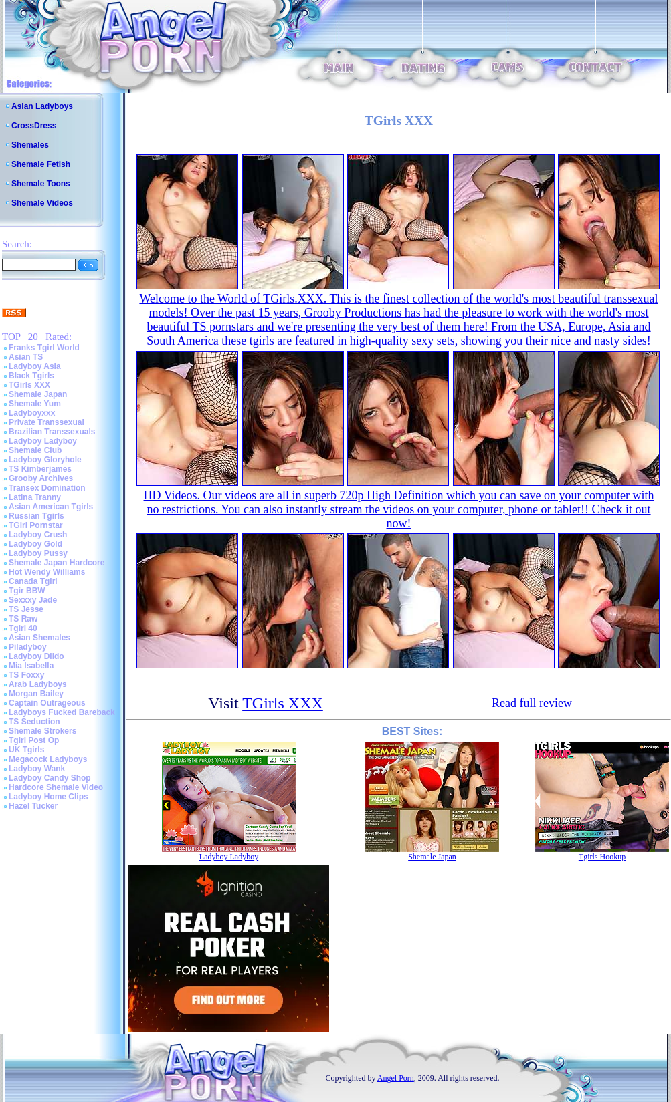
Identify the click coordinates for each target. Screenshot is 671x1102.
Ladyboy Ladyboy (43, 441)
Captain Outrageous (47, 703)
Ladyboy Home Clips (48, 796)
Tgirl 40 (23, 628)
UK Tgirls (26, 749)
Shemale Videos (42, 203)
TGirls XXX (29, 385)
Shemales (30, 145)
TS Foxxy (26, 675)
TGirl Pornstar (36, 525)
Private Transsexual (46, 422)
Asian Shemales (39, 637)
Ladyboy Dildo (36, 656)
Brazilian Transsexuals (52, 431)
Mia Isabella (31, 665)
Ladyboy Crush (38, 534)
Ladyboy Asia (35, 366)
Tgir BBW (27, 590)
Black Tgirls (31, 375)
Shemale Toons (40, 183)
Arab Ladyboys (38, 684)
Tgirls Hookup (602, 856)
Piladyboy (28, 647)
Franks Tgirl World (44, 347)
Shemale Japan (38, 394)
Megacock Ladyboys (48, 759)
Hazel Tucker (33, 806)
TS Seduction (34, 721)
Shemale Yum (35, 403)
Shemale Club (35, 450)
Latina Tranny (35, 497)
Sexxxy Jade (33, 600)
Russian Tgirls (36, 516)
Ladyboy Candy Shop (50, 778)
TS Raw (23, 619)
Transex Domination (47, 488)
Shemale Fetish (40, 164)
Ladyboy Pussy (38, 553)
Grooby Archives (41, 478)
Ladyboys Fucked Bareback (62, 712)
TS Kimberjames (40, 469)
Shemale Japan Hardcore (56, 562)
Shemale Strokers (42, 731)
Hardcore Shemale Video (56, 787)
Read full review (532, 703)
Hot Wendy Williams (47, 572)
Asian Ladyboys (42, 106)
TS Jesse (26, 609)
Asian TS (26, 357)
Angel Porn (395, 1078)
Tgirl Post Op (34, 740)
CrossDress (33, 125)
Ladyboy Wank (37, 768)
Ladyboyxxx (32, 413)
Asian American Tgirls (51, 506)
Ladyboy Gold (35, 544)
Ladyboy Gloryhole (45, 459)
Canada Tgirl (33, 581)
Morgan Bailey (36, 693)
